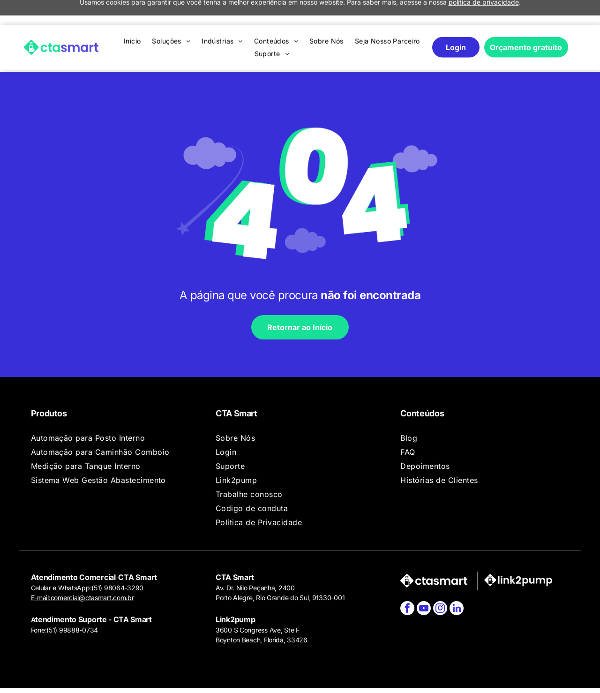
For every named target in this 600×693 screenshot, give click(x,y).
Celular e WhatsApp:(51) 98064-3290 (87, 561)
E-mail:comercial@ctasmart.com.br (82, 571)
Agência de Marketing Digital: (520, 677)
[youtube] (424, 582)
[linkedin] (457, 582)
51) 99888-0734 (73, 603)
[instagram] (440, 582)
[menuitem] (132, 16)
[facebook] (407, 582)
